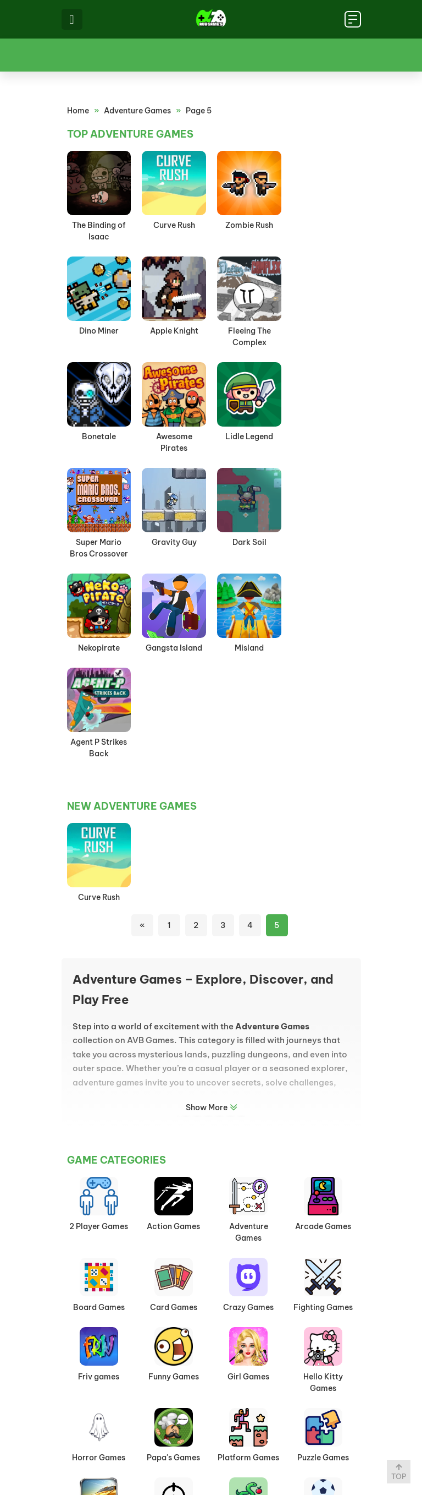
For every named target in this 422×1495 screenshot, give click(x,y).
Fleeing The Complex (173, 336)
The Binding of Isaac (99, 231)
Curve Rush (174, 225)
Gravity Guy (248, 436)
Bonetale (248, 331)
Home (78, 111)
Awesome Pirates (323, 336)
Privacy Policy (206, 1453)
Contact (274, 1453)
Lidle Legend (99, 436)
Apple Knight (99, 331)
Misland (248, 542)
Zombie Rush (249, 225)
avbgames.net (214, 1471)
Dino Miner (323, 225)
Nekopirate (99, 542)
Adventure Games (137, 111)
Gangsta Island (173, 542)
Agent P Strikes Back (323, 548)
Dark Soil (323, 436)
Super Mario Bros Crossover (174, 442)
